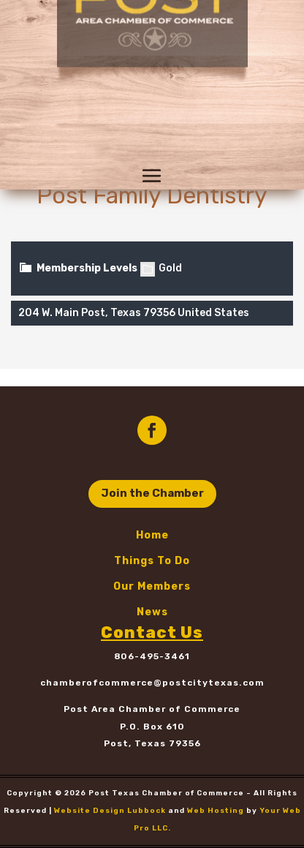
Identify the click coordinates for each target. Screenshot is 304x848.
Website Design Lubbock (110, 810)
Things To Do (152, 561)
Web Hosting (215, 810)
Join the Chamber (152, 493)
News (152, 612)
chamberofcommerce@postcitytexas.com (152, 683)
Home (152, 535)
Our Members (152, 586)
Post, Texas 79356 (152, 743)
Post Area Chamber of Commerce (152, 709)
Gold (161, 268)
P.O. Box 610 (152, 726)
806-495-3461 (152, 656)
